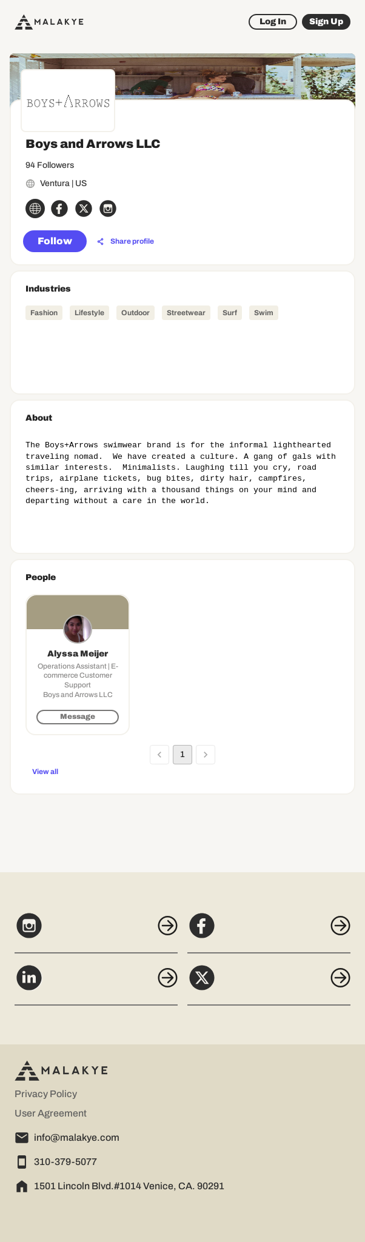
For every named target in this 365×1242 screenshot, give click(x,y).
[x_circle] (83, 208)
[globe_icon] (35, 208)
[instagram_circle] (108, 208)
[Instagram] (96, 932)
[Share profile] (125, 242)
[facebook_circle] (59, 208)
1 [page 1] (182, 755)
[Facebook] (268, 932)
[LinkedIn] (96, 984)
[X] (268, 984)
